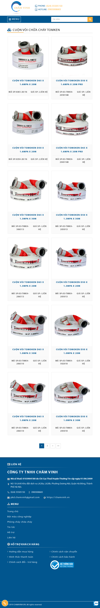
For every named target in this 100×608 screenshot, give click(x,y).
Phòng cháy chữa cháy (19, 522)
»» (58, 446)
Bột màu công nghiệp (19, 517)
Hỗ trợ (10, 532)
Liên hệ (11, 537)
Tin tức (11, 527)
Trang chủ (12, 511)
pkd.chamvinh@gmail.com (25, 497)
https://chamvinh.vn (58, 497)
